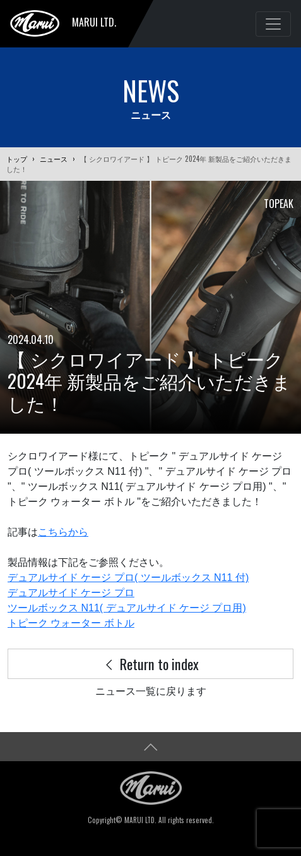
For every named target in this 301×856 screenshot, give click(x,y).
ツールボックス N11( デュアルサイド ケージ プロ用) (127, 607)
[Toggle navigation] (273, 24)
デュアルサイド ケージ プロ (71, 592)
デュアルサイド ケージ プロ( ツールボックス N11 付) (128, 577)
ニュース (54, 159)
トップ (16, 159)
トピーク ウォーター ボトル (71, 623)
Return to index (151, 663)
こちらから (63, 532)
